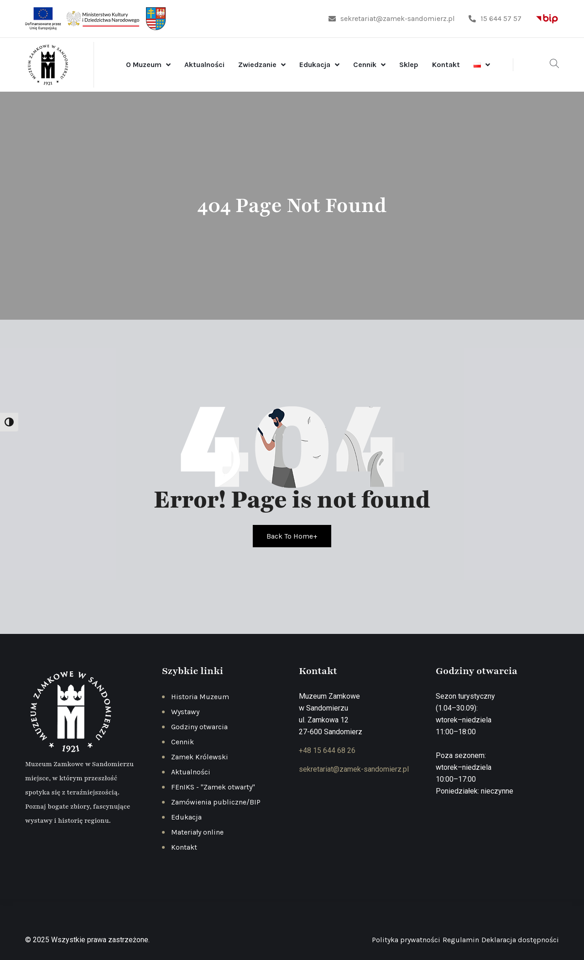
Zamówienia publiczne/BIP (216, 802)
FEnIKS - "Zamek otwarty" (213, 787)
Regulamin (461, 939)
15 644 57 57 (495, 18)
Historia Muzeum (200, 696)
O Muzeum (144, 64)
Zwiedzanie (257, 64)
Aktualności (204, 64)
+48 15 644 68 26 (327, 750)
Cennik (364, 64)
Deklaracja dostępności (520, 939)
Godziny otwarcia (199, 726)
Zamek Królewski (199, 756)
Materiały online (197, 832)
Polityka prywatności (406, 939)
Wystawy (185, 711)
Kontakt (446, 64)
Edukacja (314, 64)
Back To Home (292, 536)
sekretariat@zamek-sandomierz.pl (391, 18)
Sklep (408, 64)
